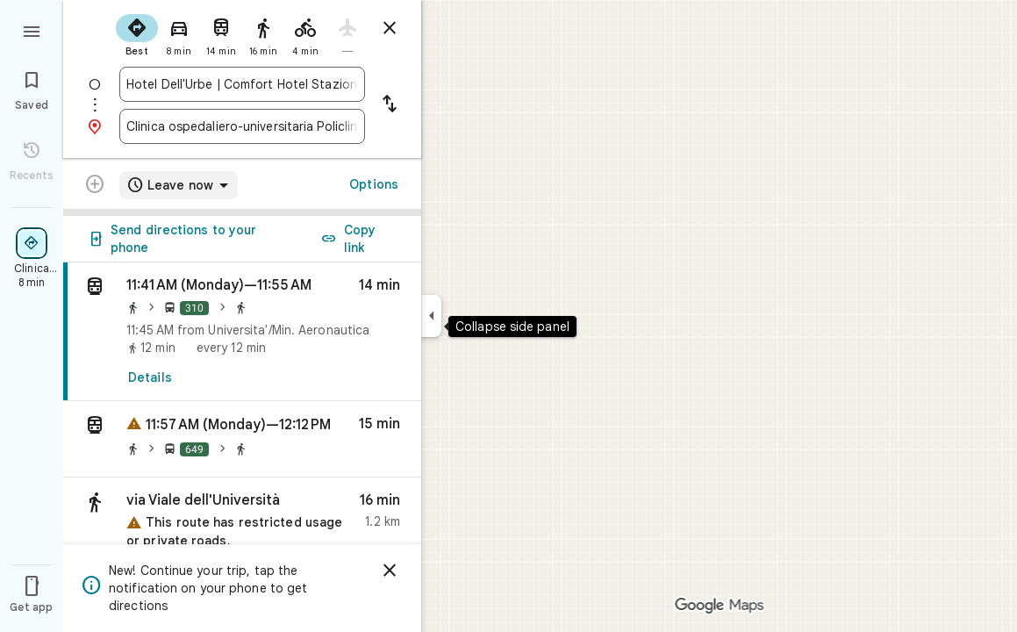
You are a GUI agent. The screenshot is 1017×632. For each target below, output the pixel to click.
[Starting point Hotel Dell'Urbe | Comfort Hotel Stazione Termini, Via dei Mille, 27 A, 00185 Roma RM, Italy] (242, 84)
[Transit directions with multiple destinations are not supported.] (94, 186)
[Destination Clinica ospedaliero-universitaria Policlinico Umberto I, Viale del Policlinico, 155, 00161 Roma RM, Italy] (242, 126)
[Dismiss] (389, 570)
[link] (242, 331)
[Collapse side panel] (431, 316)
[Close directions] (389, 28)
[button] (242, 439)
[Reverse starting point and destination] (389, 105)
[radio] (137, 33)
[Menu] (31, 30)
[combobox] (242, 84)
